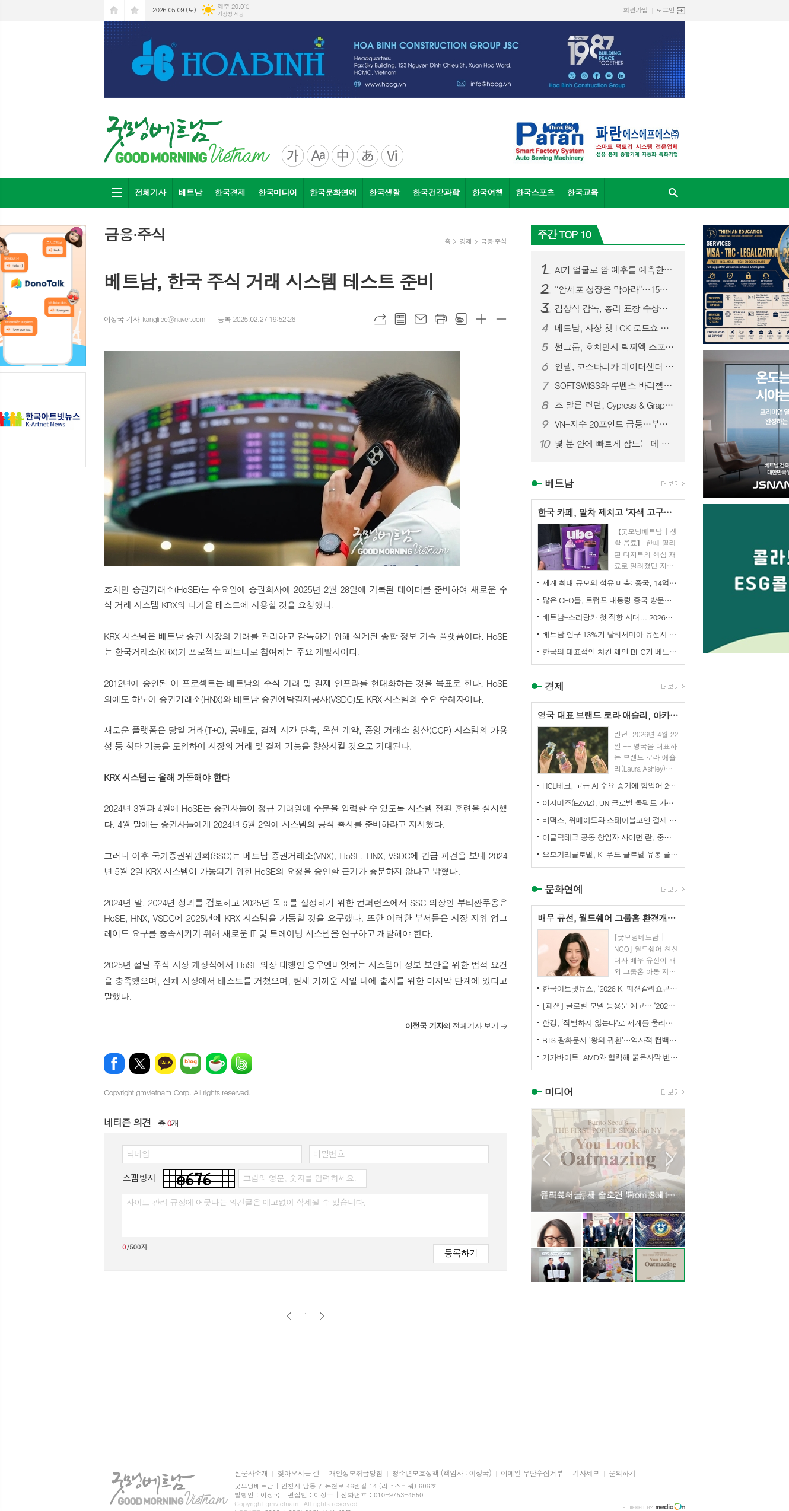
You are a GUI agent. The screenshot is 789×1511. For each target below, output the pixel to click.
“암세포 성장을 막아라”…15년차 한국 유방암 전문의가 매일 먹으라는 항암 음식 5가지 (615, 289)
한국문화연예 (333, 192)
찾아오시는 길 (298, 1473)
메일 (421, 319)
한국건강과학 (435, 192)
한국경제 (230, 192)
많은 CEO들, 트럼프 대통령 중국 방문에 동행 (610, 599)
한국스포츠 (535, 192)
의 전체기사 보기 (451, 1025)
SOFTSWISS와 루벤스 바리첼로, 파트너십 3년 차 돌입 (615, 385)
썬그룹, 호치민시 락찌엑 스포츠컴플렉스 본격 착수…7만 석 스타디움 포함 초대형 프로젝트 (615, 347)
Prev (546, 1159)
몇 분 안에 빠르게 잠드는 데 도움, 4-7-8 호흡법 (615, 444)
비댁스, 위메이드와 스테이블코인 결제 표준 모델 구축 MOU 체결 (610, 819)
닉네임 (137, 1153)
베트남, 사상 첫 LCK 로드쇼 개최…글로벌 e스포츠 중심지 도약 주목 (615, 328)
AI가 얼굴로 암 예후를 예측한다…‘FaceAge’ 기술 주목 (615, 270)
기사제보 (585, 1473)
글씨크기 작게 (501, 319)
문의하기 (622, 1473)
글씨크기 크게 (481, 319)
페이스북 (114, 1063)
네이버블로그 (190, 1063)
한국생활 (384, 192)
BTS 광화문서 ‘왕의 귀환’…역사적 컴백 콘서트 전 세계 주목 (610, 1039)
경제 (465, 241)
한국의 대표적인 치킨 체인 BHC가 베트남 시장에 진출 (610, 651)
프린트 (441, 319)
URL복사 (380, 319)
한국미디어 (277, 192)
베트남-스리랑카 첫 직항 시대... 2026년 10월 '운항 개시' (610, 617)
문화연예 (564, 889)
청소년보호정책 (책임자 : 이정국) (441, 1473)
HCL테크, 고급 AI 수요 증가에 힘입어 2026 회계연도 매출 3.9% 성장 (610, 785)
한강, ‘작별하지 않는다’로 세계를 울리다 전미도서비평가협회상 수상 (610, 1022)
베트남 (190, 192)
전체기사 (150, 192)
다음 (322, 1316)
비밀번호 (329, 1153)
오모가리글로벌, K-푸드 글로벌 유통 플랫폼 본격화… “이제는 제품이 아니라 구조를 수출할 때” (610, 854)
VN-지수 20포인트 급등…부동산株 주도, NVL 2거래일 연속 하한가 (615, 424)
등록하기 (461, 1253)
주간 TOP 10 (564, 234)
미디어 (559, 1092)
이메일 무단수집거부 (532, 1473)
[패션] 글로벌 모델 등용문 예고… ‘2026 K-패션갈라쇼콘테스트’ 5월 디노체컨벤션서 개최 (610, 1005)
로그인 (665, 9)
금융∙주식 (494, 241)
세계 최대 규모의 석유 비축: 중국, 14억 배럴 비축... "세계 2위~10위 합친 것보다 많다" (610, 582)
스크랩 (461, 319)
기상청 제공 (230, 14)
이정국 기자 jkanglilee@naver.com (155, 319)
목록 (400, 319)
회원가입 (635, 9)
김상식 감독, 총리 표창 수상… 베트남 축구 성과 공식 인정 (615, 308)
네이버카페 (216, 1063)
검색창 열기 (673, 193)
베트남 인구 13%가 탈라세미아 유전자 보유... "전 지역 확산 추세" (610, 634)
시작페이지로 (114, 10)
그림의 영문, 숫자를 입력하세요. (299, 1178)
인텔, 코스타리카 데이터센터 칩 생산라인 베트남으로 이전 (615, 366)
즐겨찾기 (135, 10)
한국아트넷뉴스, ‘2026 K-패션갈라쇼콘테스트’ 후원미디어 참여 (610, 988)
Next (670, 1159)
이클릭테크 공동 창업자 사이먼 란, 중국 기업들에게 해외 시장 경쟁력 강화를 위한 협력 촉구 (610, 837)
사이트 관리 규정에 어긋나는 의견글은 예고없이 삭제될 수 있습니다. (246, 1202)
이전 (289, 1316)
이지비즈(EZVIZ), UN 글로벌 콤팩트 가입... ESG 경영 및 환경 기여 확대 (610, 802)
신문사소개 (251, 1473)
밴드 (241, 1063)
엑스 (139, 1063)
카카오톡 (165, 1063)
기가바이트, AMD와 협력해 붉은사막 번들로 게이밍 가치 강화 (610, 1057)
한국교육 (583, 192)
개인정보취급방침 (355, 1473)
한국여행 (487, 192)
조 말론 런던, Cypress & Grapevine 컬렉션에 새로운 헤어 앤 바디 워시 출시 (615, 405)
